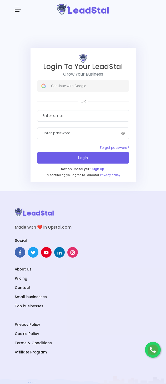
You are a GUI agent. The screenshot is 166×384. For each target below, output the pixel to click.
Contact (23, 287)
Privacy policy (110, 175)
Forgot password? (114, 147)
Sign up (98, 169)
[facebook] (20, 252)
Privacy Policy (27, 324)
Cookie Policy (27, 333)
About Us (23, 269)
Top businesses (29, 306)
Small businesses (31, 296)
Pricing (21, 278)
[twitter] (33, 252)
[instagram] (72, 252)
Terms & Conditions (33, 343)
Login (83, 157)
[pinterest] (46, 252)
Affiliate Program (31, 352)
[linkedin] (59, 252)
